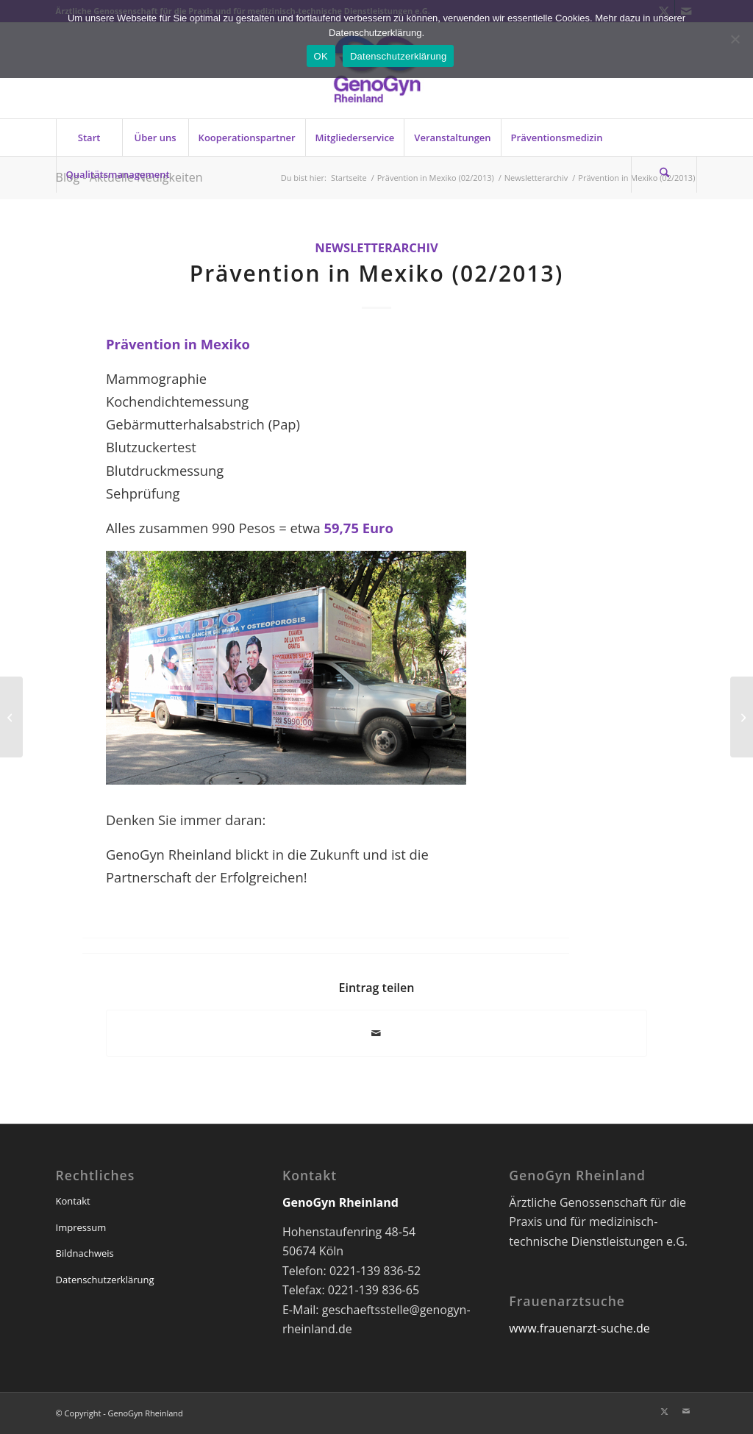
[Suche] (664, 174)
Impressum (81, 1227)
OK (321, 56)
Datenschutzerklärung (105, 1279)
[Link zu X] (664, 1411)
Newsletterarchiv (376, 247)
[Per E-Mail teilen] (376, 1033)
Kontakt (73, 1201)
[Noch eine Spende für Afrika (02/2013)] (11, 717)
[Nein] (734, 39)
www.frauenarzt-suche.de (579, 1328)
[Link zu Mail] (686, 1411)
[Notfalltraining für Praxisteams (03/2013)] (741, 717)
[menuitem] (89, 137)
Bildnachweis (85, 1253)
